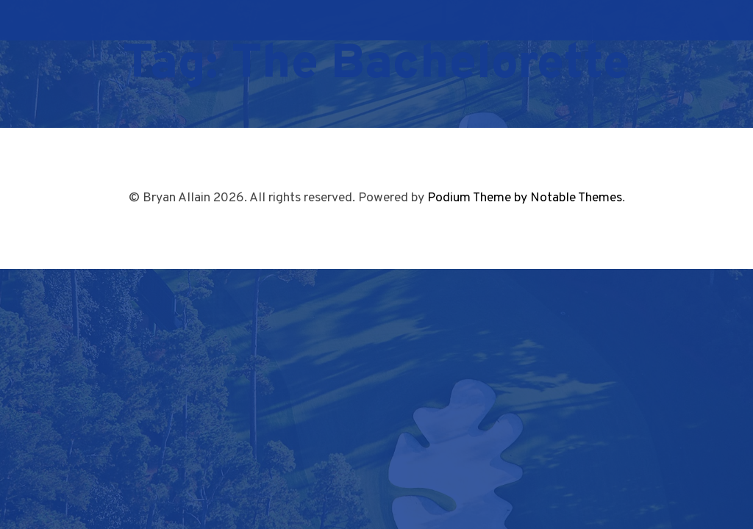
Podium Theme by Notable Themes (524, 198)
